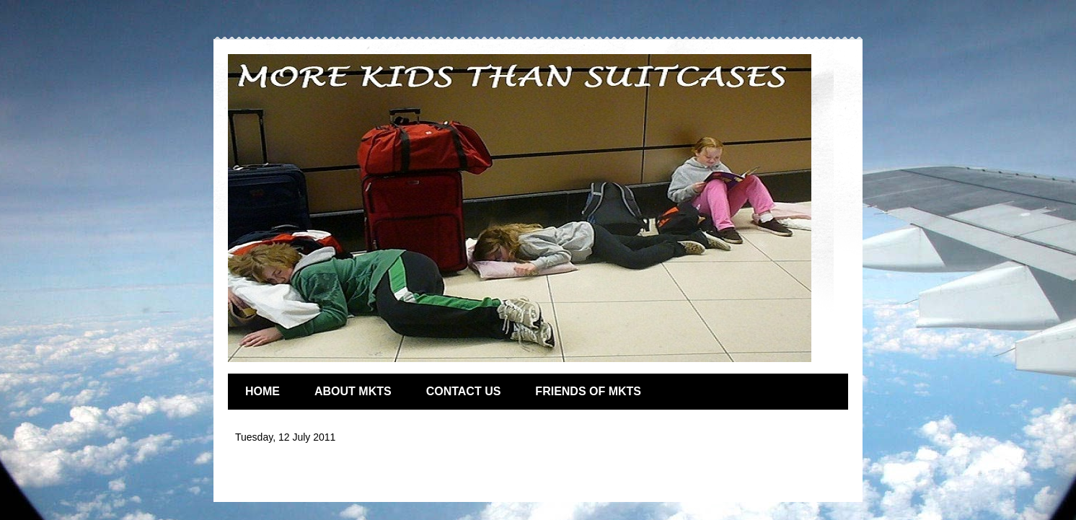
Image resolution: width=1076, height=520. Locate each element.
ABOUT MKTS (353, 391)
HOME (262, 391)
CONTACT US (463, 391)
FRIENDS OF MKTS (588, 391)
